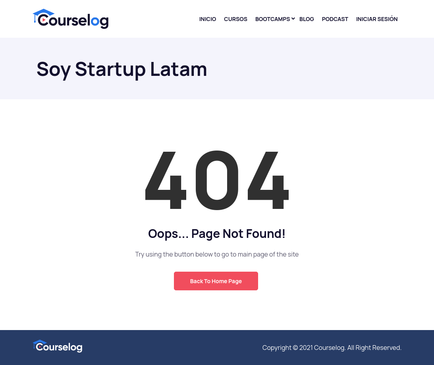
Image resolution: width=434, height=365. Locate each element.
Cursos (235, 19)
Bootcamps (272, 19)
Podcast (335, 19)
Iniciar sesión (377, 19)
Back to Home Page (216, 281)
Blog (306, 19)
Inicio (207, 19)
